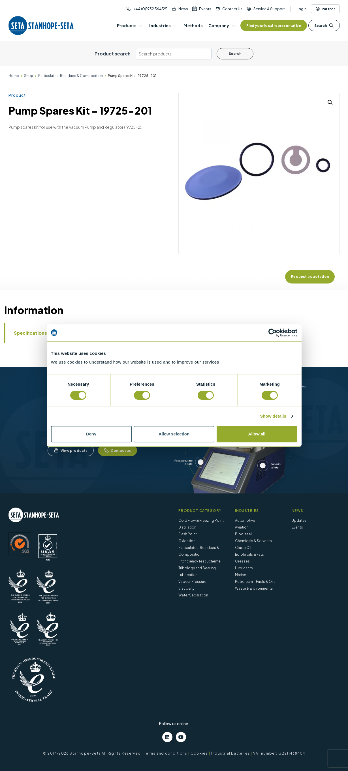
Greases (242, 561)
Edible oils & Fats (249, 554)
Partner (325, 9)
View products (71, 450)
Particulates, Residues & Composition (70, 76)
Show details (273, 416)
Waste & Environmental (254, 588)
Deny (91, 433)
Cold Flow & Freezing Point (201, 520)
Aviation (242, 527)
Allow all (257, 433)
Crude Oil (243, 548)
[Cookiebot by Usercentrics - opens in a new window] (272, 332)
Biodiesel (243, 534)
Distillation (187, 527)
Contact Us (232, 9)
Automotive (245, 520)
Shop (28, 76)
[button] (330, 102)
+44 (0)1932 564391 (150, 9)
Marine (240, 575)
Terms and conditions (165, 753)
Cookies (199, 753)
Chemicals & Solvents (253, 541)
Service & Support (269, 9)
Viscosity (186, 588)
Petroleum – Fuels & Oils (255, 581)
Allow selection (174, 433)
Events (205, 9)
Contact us (117, 450)
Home (13, 76)
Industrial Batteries (230, 753)
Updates (299, 520)
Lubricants (244, 568)
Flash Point (187, 534)
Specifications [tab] (30, 333)
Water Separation (193, 595)
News (183, 9)
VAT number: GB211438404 (279, 753)
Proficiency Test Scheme (199, 561)
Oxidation (186, 541)
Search (324, 25)
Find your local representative (273, 25)
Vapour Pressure (192, 581)
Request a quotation (310, 276)
